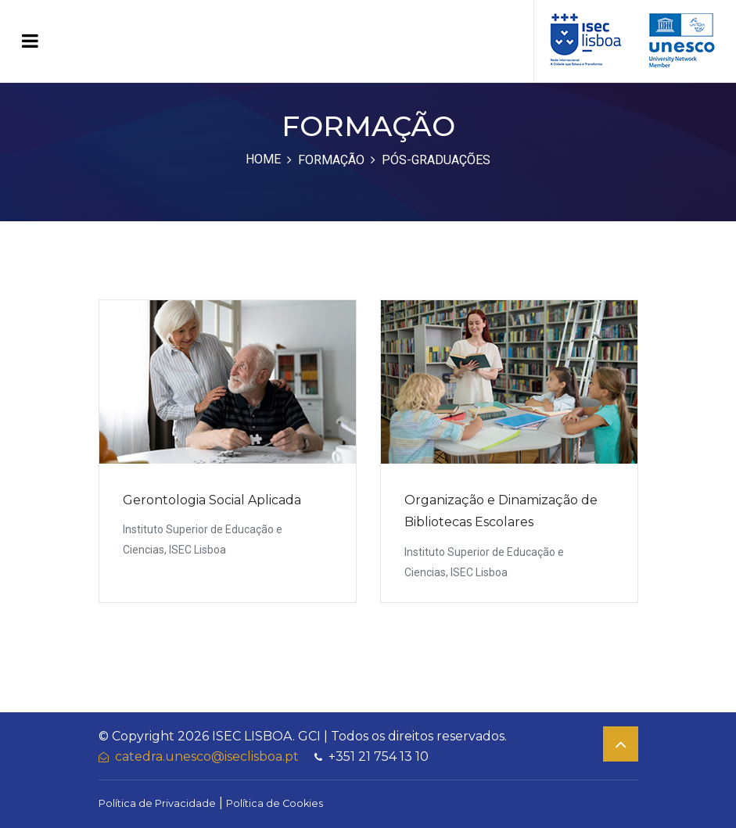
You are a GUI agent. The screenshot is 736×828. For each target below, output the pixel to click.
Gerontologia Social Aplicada (212, 500)
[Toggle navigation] (30, 41)
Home (263, 159)
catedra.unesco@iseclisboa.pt (199, 756)
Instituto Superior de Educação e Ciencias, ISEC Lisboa (202, 539)
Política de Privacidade (157, 803)
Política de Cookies (274, 803)
